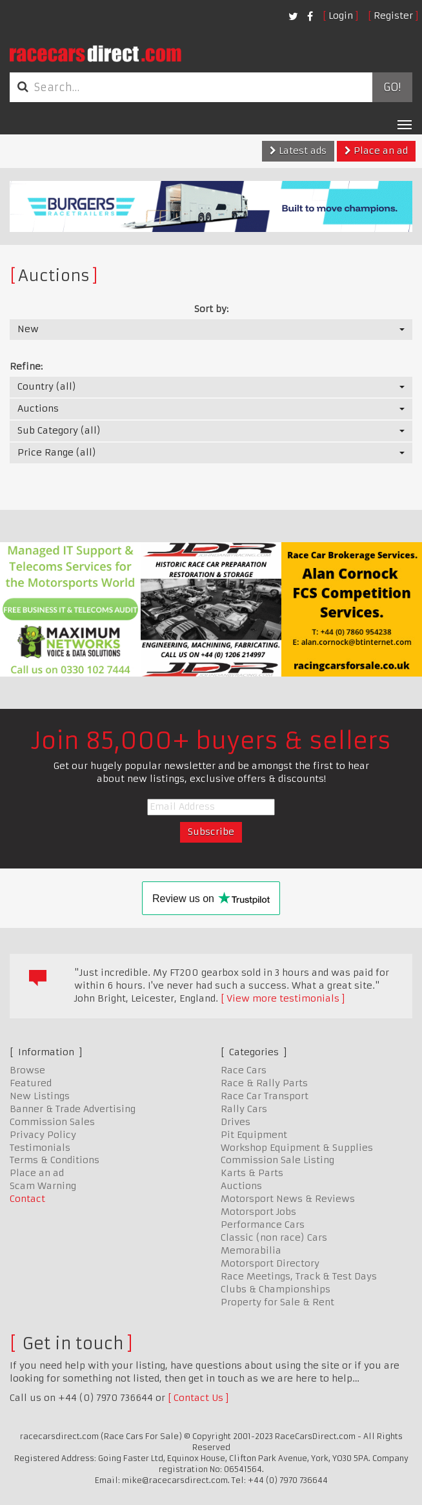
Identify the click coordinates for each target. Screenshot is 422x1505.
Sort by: (211, 309)
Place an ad (376, 150)
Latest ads (298, 150)
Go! (392, 87)
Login (340, 15)
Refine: (26, 366)
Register (393, 15)
